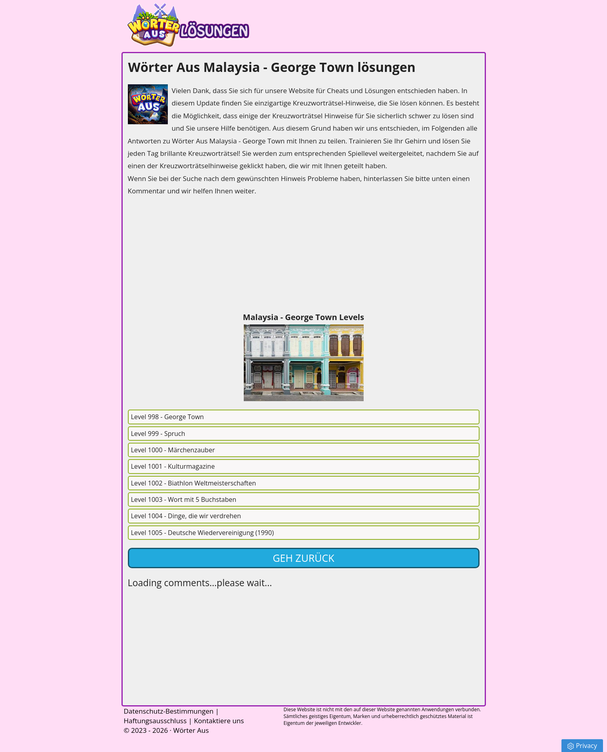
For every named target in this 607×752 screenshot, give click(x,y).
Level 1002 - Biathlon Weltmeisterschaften (193, 483)
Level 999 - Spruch (158, 433)
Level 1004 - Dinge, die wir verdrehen (186, 515)
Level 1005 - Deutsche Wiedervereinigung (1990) (202, 532)
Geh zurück (303, 558)
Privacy (582, 745)
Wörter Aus (191, 730)
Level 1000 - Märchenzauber (173, 450)
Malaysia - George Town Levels (303, 317)
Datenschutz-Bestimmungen (169, 711)
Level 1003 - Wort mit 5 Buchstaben (184, 499)
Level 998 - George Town (167, 416)
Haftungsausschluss (155, 720)
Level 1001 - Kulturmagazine (173, 466)
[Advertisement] (188, 255)
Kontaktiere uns (219, 720)
